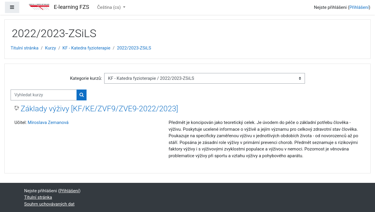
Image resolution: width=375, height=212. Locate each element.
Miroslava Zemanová (48, 122)
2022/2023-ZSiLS (134, 48)
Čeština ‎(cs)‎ (109, 7)
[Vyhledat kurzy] (44, 95)
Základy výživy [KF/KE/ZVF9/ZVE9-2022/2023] (99, 108)
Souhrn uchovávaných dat (49, 204)
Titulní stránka (25, 48)
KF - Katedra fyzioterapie (86, 48)
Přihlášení (359, 7)
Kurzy (50, 48)
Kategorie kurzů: (86, 78)
